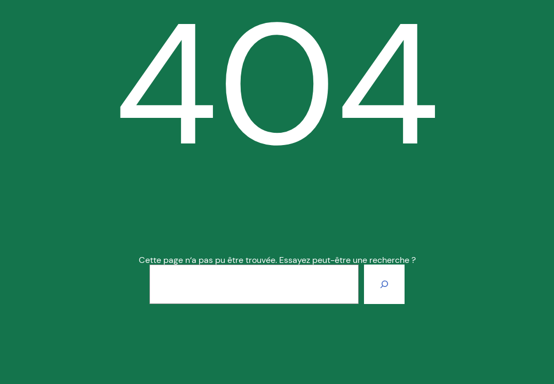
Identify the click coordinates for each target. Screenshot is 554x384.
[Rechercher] (384, 284)
